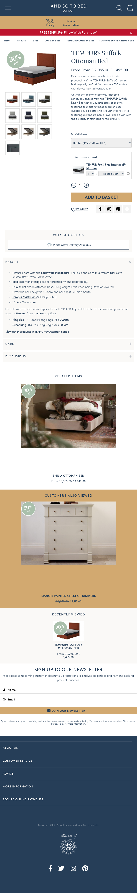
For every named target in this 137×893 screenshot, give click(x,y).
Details (11, 262)
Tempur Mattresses (24, 297)
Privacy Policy (57, 723)
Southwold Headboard (55, 273)
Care (9, 344)
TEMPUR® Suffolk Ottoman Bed (68, 646)
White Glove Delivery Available (72, 244)
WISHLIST (79, 210)
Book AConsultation (71, 23)
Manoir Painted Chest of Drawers (68, 596)
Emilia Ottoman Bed (68, 475)
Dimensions (15, 356)
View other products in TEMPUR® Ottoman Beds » (37, 331)
